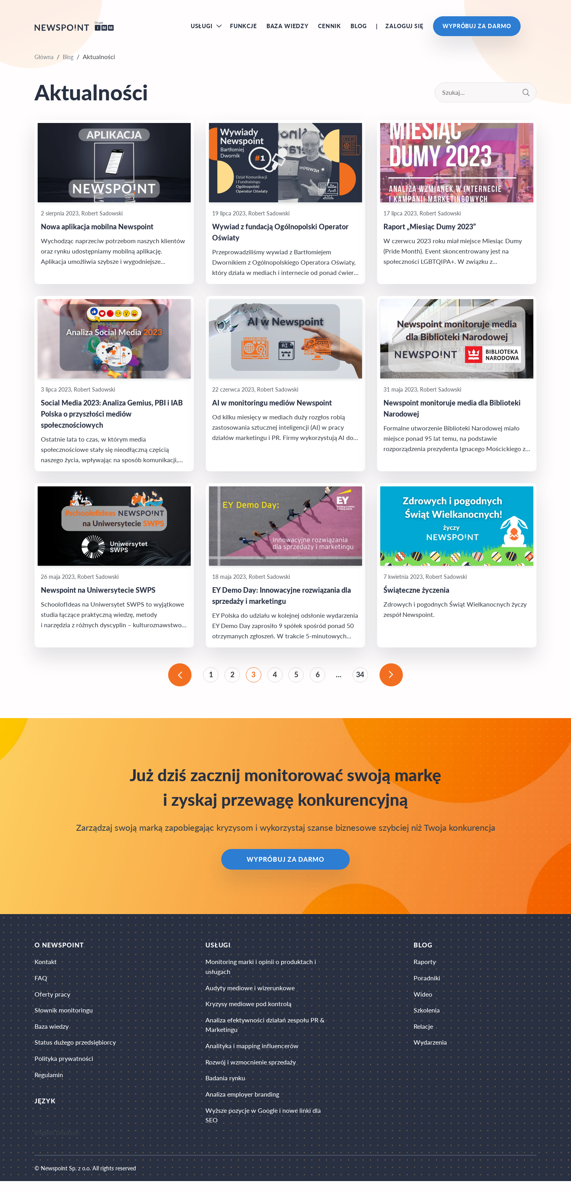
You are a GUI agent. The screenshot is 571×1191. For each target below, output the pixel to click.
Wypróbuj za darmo (477, 27)
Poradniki (427, 984)
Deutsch (67, 1142)
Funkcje (243, 27)
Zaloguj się (404, 27)
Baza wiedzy (287, 27)
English (44, 1142)
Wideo (423, 1001)
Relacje (423, 1034)
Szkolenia (427, 1017)
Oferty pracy (52, 1001)
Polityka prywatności (63, 1067)
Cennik (329, 27)
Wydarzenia (430, 1051)
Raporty (425, 967)
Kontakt (45, 967)
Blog (358, 27)
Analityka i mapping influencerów (252, 1054)
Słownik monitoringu (63, 1017)
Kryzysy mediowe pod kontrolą (248, 1011)
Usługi (202, 27)
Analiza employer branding (242, 1104)
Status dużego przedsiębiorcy (75, 1051)
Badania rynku (225, 1088)
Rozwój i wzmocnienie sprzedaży (250, 1071)
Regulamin (48, 1084)
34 (363, 678)
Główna (44, 60)
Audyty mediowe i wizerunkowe (250, 994)
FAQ (40, 984)
